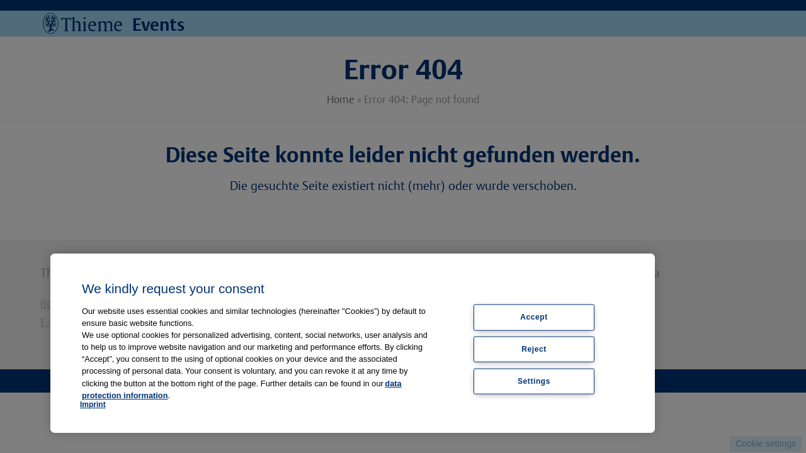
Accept (534, 317)
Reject (534, 349)
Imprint (93, 404)
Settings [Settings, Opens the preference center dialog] (534, 381)
